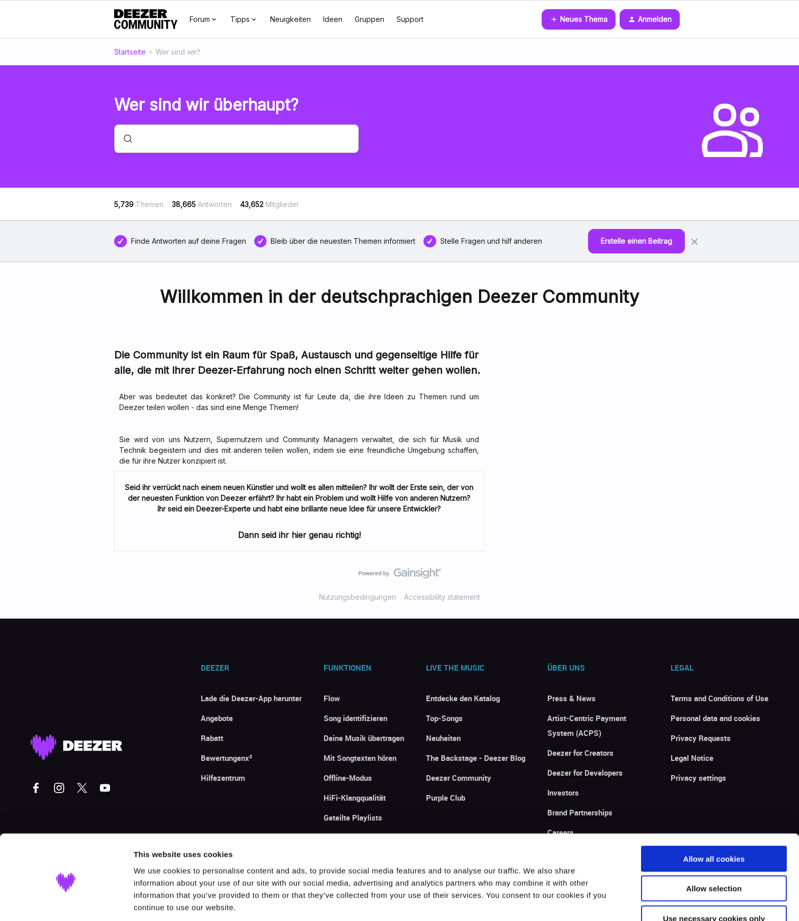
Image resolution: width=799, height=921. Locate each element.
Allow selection (713, 849)
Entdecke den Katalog (463, 698)
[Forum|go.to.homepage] (145, 19)
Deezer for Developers (585, 772)
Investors (563, 792)
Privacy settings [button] (698, 778)
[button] (579, 19)
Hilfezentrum (223, 778)
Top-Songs (444, 718)
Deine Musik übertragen (364, 738)
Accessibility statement (442, 597)
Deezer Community (458, 778)
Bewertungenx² (226, 758)
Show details (534, 901)
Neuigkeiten (290, 19)
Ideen (332, 19)
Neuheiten (443, 738)
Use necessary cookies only (714, 879)
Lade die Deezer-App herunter (251, 698)
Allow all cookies (714, 819)
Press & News (571, 698)
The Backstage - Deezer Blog (475, 758)
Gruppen (369, 19)
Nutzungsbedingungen (357, 597)
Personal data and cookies (715, 718)
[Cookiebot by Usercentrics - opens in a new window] (66, 901)
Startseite (130, 51)
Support (409, 19)
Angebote (217, 718)
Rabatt (212, 738)
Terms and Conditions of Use (719, 698)
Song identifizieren (355, 718)
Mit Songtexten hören (360, 758)
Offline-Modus (348, 778)
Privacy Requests (701, 738)
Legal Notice (692, 758)
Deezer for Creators (580, 753)
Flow (332, 698)
